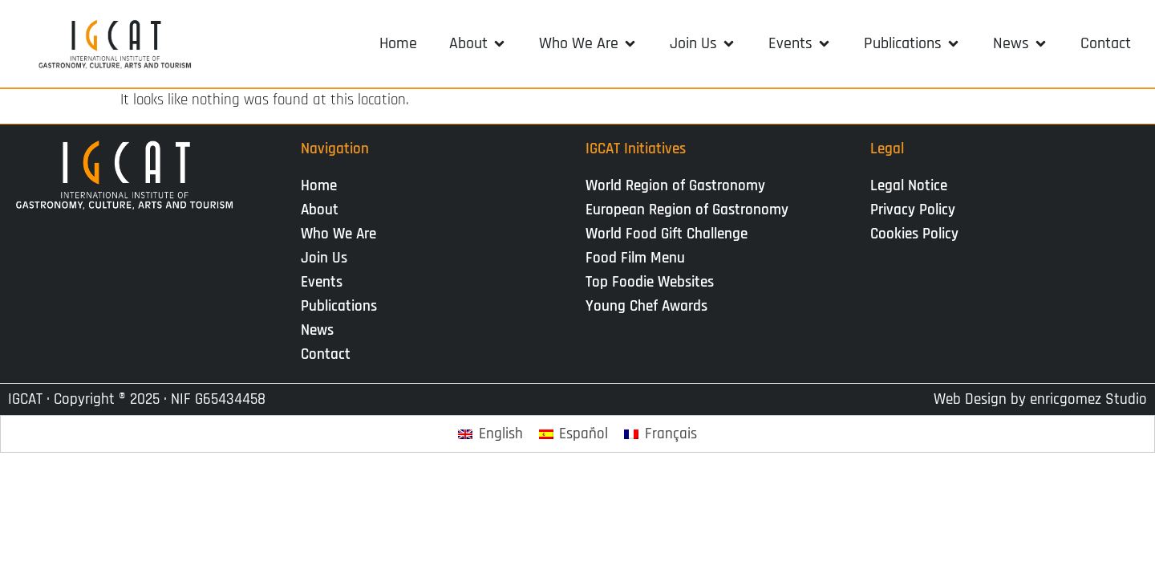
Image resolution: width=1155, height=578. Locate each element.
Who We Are (342, 234)
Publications (343, 306)
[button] (478, 43)
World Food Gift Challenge (667, 234)
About (323, 210)
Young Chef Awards (646, 306)
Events (326, 282)
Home (319, 186)
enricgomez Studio (1088, 399)
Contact (326, 354)
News (321, 330)
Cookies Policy (914, 234)
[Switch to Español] (574, 433)
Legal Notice (908, 186)
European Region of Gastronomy (687, 210)
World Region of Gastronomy (675, 186)
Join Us (328, 258)
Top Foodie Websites (650, 282)
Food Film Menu (635, 258)
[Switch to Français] (660, 433)
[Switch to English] (490, 433)
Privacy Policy (912, 210)
